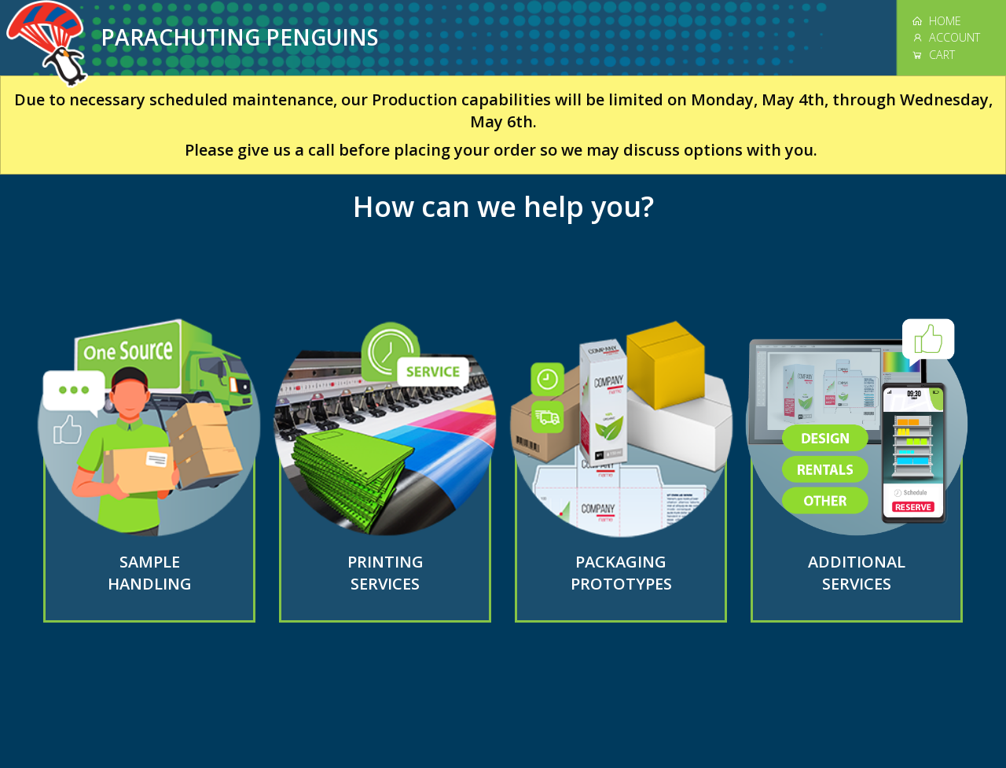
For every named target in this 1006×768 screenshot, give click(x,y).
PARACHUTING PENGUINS (240, 37)
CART (933, 54)
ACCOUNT (946, 37)
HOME (936, 20)
